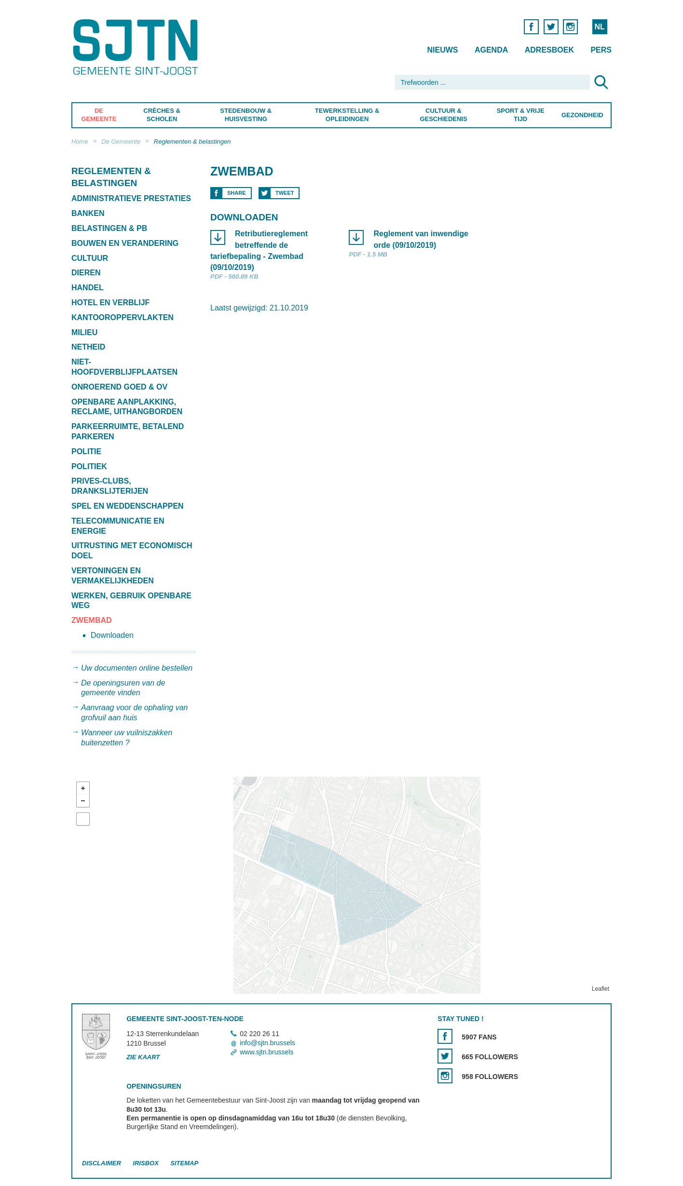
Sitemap (184, 1163)
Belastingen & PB (109, 228)
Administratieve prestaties (131, 198)
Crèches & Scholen (161, 114)
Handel (87, 287)
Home (79, 141)
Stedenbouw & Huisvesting (246, 114)
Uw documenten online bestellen (136, 668)
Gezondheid (582, 115)
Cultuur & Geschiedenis (443, 114)
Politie (86, 451)
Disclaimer (101, 1163)
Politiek (89, 466)
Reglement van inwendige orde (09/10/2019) (420, 239)
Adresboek (549, 50)
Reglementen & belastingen (192, 141)
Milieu (84, 332)
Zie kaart (143, 1057)
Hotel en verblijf (110, 302)
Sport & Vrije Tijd (521, 114)
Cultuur (89, 258)
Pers (601, 50)
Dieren (85, 273)
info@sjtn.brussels (267, 1043)
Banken (87, 213)
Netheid (88, 347)
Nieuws (442, 50)
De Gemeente (98, 114)
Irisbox (145, 1163)
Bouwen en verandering (124, 243)
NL (599, 27)
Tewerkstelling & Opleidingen (346, 114)
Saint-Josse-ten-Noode (137, 47)
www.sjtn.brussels (266, 1052)
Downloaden (112, 635)
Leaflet (600, 988)
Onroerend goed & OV (119, 387)
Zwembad (91, 620)
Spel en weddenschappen (127, 506)
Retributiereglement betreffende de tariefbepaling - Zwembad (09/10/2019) (259, 251)
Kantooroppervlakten (122, 317)
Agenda (491, 50)
